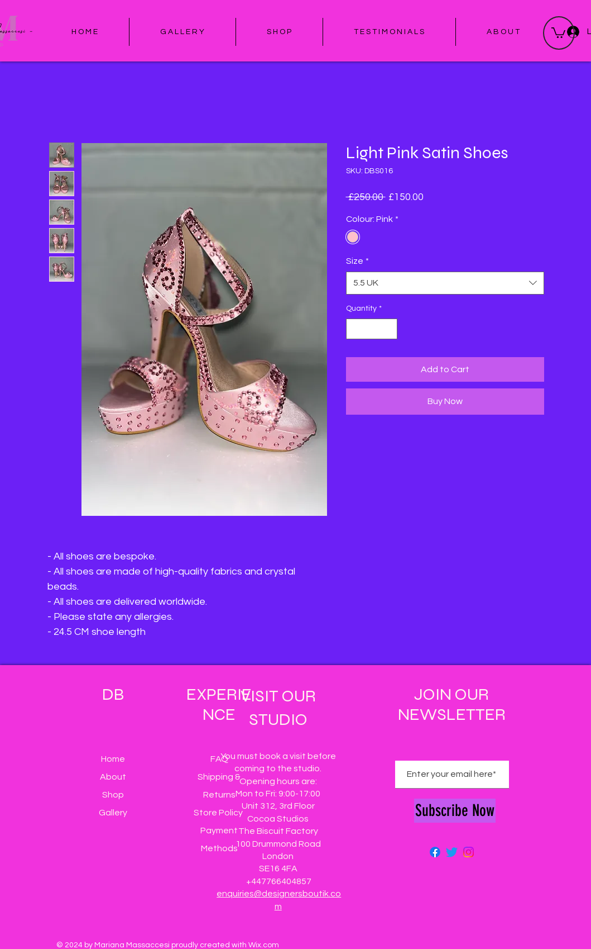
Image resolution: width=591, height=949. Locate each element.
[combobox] (445, 283)
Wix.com (263, 945)
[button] (558, 32)
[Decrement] (355, 329)
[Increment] (389, 329)
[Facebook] (435, 852)
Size (357, 261)
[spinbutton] (372, 329)
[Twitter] (452, 852)
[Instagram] (468, 852)
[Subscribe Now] (455, 811)
